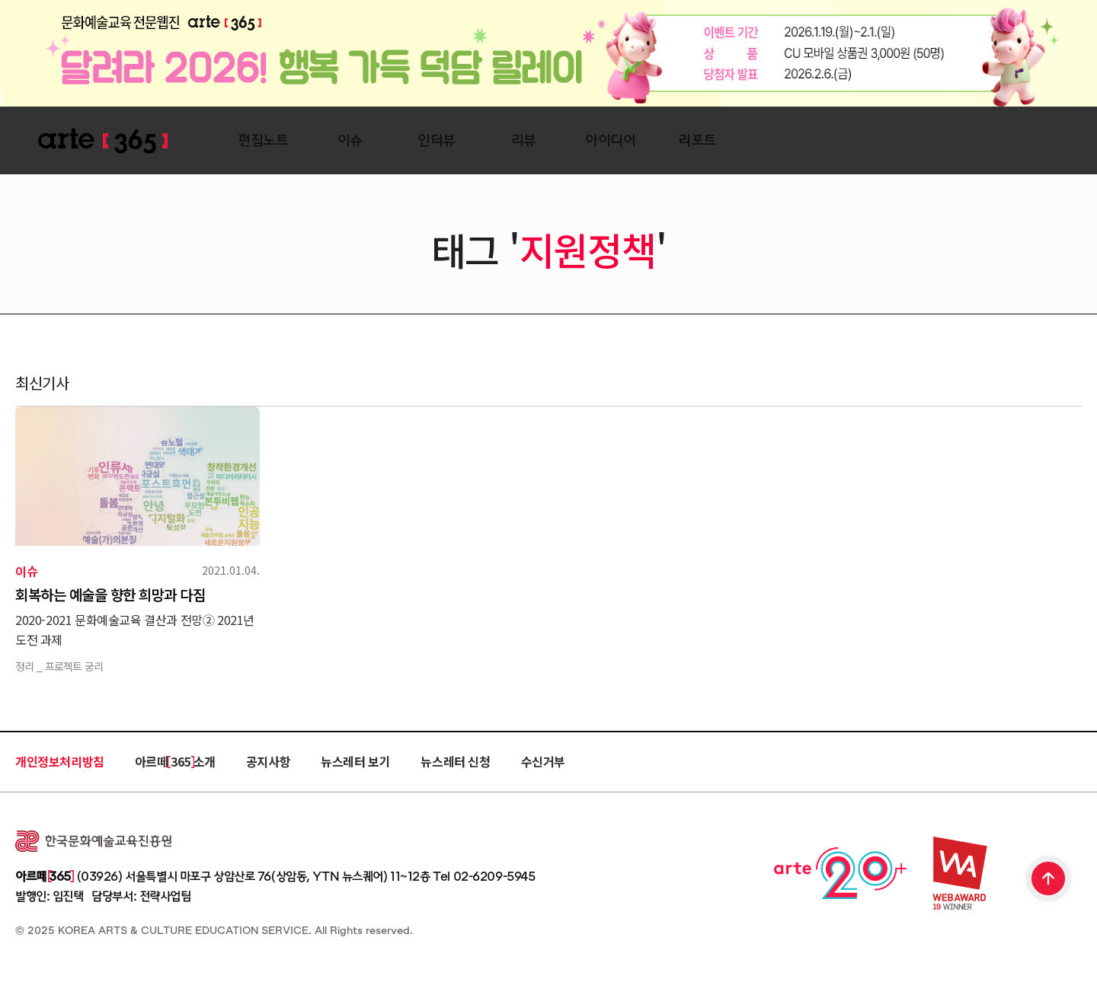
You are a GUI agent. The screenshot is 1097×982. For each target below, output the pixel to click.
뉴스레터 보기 (355, 761)
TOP (1049, 880)
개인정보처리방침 (59, 761)
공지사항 (268, 761)
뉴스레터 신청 (455, 761)
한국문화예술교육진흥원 (93, 841)
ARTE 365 (103, 141)
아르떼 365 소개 (175, 761)
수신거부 (543, 761)
